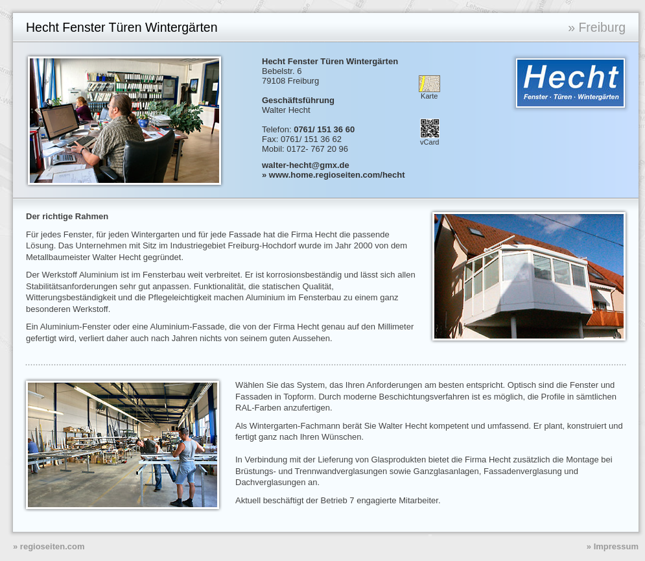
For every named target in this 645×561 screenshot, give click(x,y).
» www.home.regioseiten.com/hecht (333, 175)
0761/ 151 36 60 (324, 129)
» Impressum (613, 546)
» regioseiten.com (49, 546)
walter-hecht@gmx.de (305, 165)
